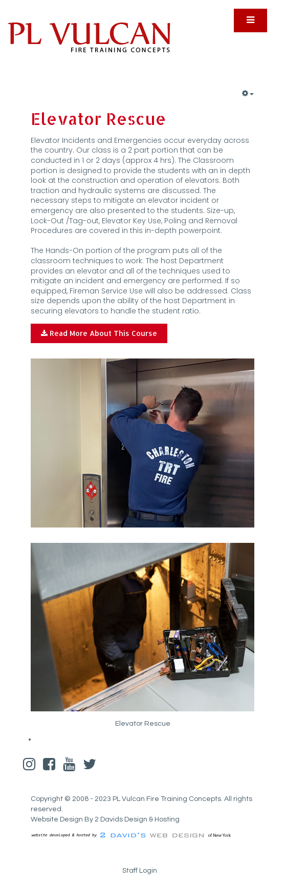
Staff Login (139, 870)
